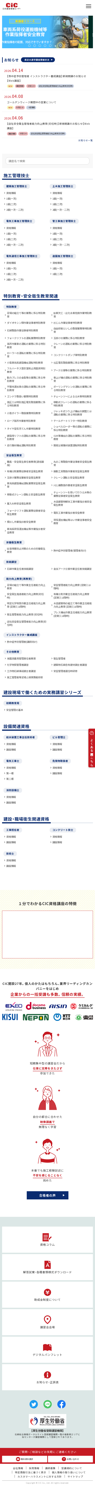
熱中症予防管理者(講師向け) (22, 641)
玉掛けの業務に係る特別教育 (69, 338)
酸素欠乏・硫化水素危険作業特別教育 (72, 314)
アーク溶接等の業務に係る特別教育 (72, 370)
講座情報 (11, 749)
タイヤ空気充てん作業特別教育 (23, 428)
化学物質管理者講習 (17, 664)
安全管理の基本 (14, 709)
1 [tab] (29, 45)
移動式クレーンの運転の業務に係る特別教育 (72, 403)
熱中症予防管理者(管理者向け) (69, 550)
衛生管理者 (59, 658)
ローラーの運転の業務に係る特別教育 (26, 354)
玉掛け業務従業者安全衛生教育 (23, 477)
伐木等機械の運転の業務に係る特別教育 (72, 437)
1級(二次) (11, 204)
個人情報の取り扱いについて (69, 1472)
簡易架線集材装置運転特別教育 (70, 445)
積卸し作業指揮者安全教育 (21, 521)
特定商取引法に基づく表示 (30, 1472)
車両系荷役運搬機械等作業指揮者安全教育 (26, 530)
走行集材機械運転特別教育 (21, 445)
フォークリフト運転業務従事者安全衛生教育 (26, 512)
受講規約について (71, 1468)
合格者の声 (47, 1195)
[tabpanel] (47, 32)
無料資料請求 (24, 1459)
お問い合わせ (70, 1459)
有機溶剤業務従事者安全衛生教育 (25, 471)
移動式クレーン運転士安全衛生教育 (26, 494)
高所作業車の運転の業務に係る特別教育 (26, 345)
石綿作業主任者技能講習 (20, 568)
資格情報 (11, 193)
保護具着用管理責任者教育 (21, 658)
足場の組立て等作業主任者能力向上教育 (26, 586)
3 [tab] (40, 45)
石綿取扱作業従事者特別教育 (22, 330)
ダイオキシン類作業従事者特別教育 (26, 322)
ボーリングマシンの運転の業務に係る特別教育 (72, 388)
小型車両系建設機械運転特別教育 (25, 362)
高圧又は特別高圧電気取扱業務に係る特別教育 (26, 403)
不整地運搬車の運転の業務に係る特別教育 (26, 388)
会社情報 (18, 1468)
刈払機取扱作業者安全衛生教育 (70, 485)
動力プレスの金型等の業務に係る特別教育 (26, 379)
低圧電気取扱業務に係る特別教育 (71, 362)
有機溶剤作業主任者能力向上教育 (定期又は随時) (71, 595)
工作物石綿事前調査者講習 (21, 671)
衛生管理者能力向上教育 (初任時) (25, 614)
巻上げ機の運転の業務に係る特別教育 (72, 379)
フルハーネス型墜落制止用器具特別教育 (26, 370)
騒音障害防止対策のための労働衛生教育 (26, 550)
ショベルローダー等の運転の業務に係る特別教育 (72, 428)
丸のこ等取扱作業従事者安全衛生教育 (72, 463)
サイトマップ (75, 1476)
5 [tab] (50, 45)
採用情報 (34, 1468)
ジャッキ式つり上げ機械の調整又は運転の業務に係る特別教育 (72, 412)
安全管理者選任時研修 (65, 671)
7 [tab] (60, 45)
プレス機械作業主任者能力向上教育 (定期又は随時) (72, 614)
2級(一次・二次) (15, 209)
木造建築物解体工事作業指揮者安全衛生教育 (72, 503)
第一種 (9, 773)
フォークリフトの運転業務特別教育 (26, 338)
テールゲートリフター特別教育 (70, 420)
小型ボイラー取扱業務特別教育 (23, 413)
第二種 (9, 778)
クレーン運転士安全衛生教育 (68, 477)
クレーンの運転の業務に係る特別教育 (72, 345)
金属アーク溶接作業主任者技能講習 (72, 568)
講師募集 (50, 1468)
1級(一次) (11, 198)
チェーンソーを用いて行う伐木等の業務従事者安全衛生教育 (72, 494)
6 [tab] (55, 45)
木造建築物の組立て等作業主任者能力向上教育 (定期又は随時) (72, 605)
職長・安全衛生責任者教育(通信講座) (25, 463)
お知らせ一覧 (85, 140)
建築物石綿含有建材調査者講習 (70, 664)
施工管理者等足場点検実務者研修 (25, 677)
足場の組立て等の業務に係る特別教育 (26, 314)
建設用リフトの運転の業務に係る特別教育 (26, 437)
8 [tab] (66, 45)
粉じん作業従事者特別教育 (67, 322)
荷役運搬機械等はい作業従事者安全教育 (72, 521)
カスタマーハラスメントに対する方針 (40, 1476)
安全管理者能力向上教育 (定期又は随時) (72, 586)
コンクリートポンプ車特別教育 (70, 354)
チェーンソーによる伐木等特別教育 (72, 396)
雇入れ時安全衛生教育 (19, 503)
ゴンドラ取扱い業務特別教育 (22, 396)
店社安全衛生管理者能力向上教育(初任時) (26, 623)
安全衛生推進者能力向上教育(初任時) (25, 595)
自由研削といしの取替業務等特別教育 (72, 330)
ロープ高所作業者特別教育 (21, 420)
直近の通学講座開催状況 (36, 59)
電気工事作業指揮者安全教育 (69, 512)
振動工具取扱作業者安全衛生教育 (71, 471)
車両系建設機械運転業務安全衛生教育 (26, 485)
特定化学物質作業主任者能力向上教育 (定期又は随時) (26, 605)
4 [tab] (45, 45)
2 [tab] (34, 45)
